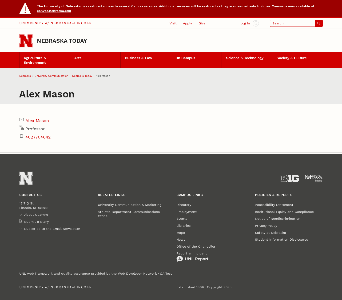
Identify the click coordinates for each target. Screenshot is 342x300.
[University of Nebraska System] (314, 178)
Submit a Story (36, 221)
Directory (183, 205)
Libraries (183, 225)
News (180, 239)
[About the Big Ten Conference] (290, 178)
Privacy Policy (266, 225)
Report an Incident (192, 256)
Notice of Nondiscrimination (277, 218)
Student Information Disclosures (281, 239)
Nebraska (25, 75)
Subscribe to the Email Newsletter (52, 229)
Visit (173, 23)
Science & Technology (244, 58)
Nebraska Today (62, 40)
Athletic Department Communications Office (129, 214)
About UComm (36, 214)
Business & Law (138, 58)
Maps (180, 233)
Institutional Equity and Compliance (284, 212)
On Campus (185, 58)
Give (202, 23)
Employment (186, 212)
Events (181, 218)
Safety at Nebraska (270, 233)
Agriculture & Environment (35, 60)
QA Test (166, 273)
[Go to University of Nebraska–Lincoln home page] (26, 40)
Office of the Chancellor (195, 246)
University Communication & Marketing (129, 205)
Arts (77, 58)
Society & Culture (292, 58)
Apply (187, 23)
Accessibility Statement (274, 205)
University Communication (51, 75)
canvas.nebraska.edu (54, 11)
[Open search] (296, 23)
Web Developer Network (137, 273)
